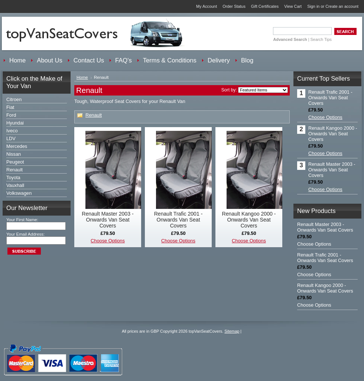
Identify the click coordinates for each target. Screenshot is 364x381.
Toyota (13, 177)
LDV (11, 138)
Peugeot (15, 162)
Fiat (10, 107)
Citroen (14, 99)
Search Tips (321, 39)
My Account (206, 6)
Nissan (13, 154)
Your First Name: (22, 219)
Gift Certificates (265, 6)
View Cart (293, 6)
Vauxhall (15, 185)
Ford (11, 115)
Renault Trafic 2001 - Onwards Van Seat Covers (178, 220)
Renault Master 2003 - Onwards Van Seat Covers (107, 220)
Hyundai (15, 123)
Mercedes (16, 146)
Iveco (12, 130)
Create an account (341, 6)
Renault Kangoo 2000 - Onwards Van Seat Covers (249, 220)
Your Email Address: (25, 234)
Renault (14, 169)
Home (82, 77)
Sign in (313, 6)
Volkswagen (19, 193)
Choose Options (108, 240)
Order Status (234, 6)
